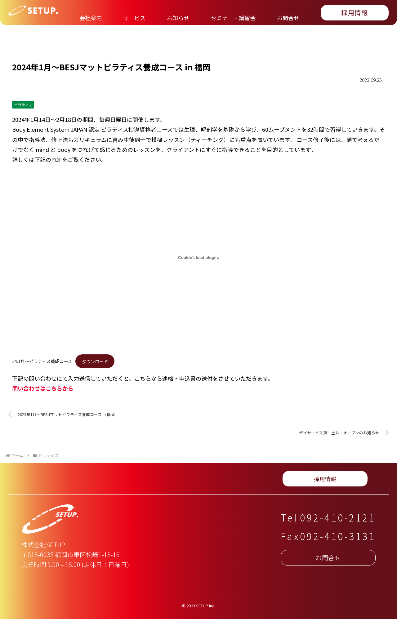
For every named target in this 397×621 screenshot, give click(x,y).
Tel (289, 519)
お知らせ (104, 480)
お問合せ (203, 480)
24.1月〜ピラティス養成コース (42, 361)
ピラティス (23, 104)
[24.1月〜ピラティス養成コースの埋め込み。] (198, 258)
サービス (66, 480)
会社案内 (27, 480)
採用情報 (341, 480)
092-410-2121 (338, 519)
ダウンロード (95, 361)
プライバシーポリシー (258, 480)
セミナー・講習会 (153, 480)
